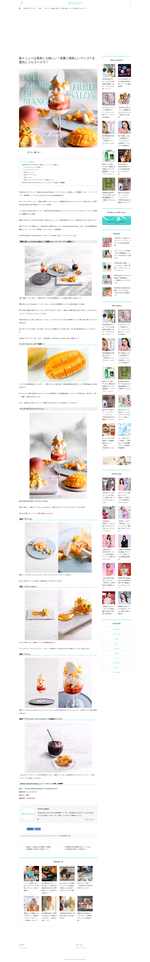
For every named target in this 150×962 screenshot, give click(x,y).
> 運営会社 (22, 945)
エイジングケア (49, 835)
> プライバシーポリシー (81, 948)
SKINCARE (116, 629)
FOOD (117, 644)
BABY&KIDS (116, 663)
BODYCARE (116, 634)
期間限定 (65, 835)
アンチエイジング (27, 835)
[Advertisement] (75, 33)
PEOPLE (116, 667)
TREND (116, 653)
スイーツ (55, 835)
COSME (116, 639)
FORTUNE (116, 672)
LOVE (116, 658)
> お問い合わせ (79, 945)
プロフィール (89, 819)
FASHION (116, 648)
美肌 (69, 835)
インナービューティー (38, 835)
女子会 (60, 835)
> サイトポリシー (23, 948)
